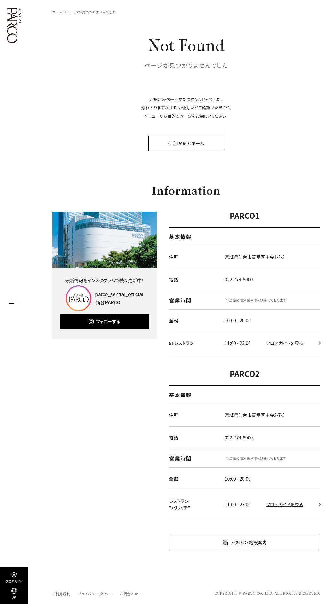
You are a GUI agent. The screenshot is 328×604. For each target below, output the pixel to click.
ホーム (57, 11)
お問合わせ (129, 593)
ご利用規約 (61, 593)
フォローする (108, 321)
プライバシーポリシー (95, 593)
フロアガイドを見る (284, 343)
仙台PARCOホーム (186, 143)
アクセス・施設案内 (248, 542)
